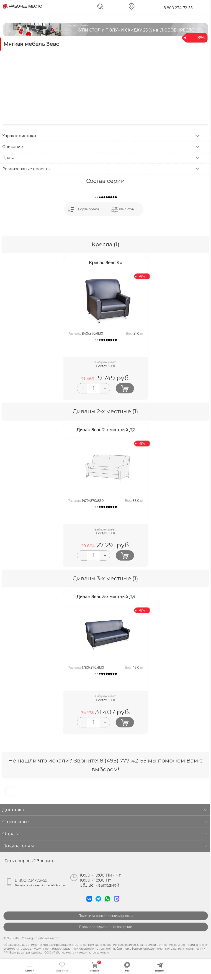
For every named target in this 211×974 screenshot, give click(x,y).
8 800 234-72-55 (178, 8)
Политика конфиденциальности (105, 916)
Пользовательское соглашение (105, 927)
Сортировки (88, 209)
